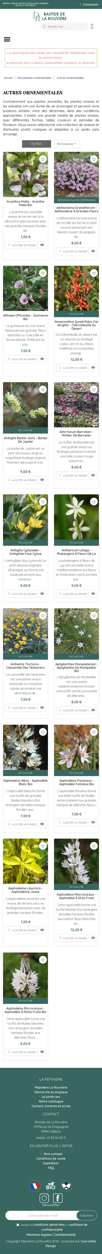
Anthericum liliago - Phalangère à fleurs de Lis (76, 552)
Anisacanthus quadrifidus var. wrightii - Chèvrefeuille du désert (77, 325)
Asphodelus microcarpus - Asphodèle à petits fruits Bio (25, 1010)
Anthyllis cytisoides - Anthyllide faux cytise (26, 552)
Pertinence (67, 144)
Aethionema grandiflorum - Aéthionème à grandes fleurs (76, 209)
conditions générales (48, 1224)
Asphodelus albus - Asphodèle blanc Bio (25, 782)
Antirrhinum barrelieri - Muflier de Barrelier (76, 433)
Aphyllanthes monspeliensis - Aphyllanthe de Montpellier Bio (76, 668)
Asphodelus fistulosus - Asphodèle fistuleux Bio (76, 782)
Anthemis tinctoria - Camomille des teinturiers (25, 666)
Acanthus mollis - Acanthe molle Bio (25, 203)
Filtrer (37, 144)
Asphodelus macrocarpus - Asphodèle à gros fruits (76, 896)
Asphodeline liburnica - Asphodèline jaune (25, 890)
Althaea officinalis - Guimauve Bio (25, 317)
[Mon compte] (89, 4)
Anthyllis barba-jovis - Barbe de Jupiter (25, 439)
